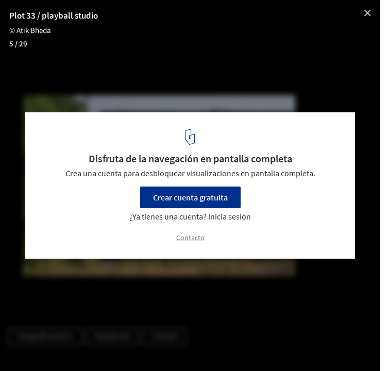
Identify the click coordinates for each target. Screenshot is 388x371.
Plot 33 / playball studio (53, 16)
